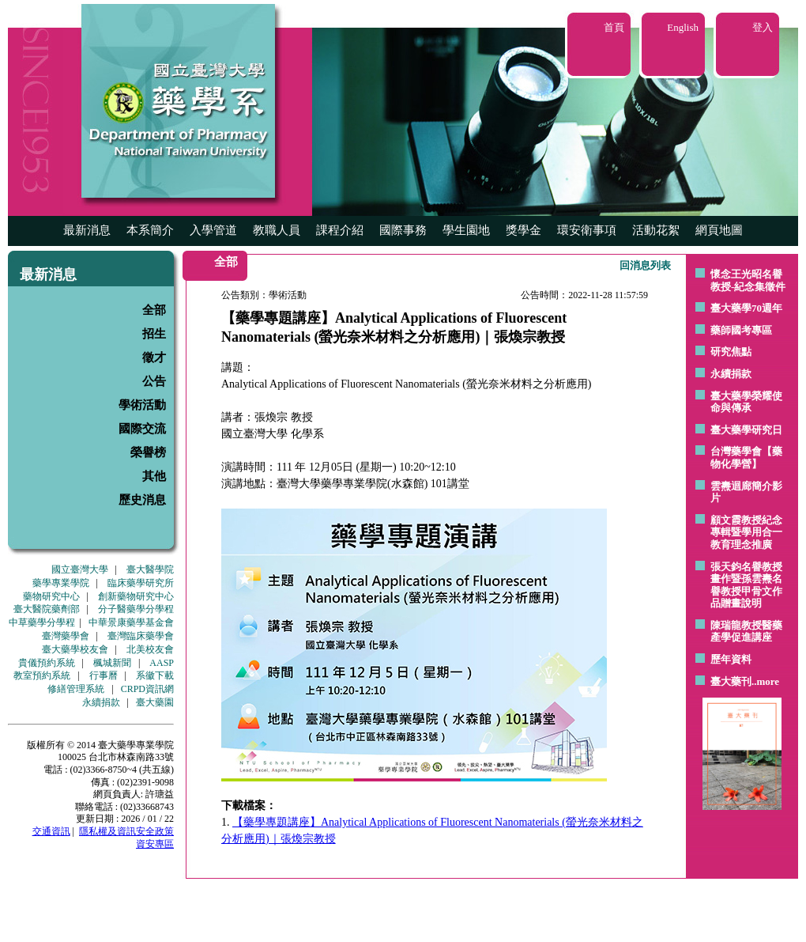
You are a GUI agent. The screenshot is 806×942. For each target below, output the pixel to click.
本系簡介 (150, 230)
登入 (762, 27)
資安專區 (155, 843)
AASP (161, 662)
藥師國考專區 (741, 330)
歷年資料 (730, 659)
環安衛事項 (586, 230)
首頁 (614, 27)
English (683, 27)
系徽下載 (155, 675)
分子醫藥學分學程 (136, 609)
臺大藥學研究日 (746, 430)
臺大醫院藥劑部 (46, 609)
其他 (154, 476)
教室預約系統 (41, 675)
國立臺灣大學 (79, 569)
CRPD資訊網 (147, 688)
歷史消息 (142, 500)
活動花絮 (656, 230)
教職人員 (276, 230)
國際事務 (403, 230)
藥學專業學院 (60, 582)
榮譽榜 (148, 452)
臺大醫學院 (150, 569)
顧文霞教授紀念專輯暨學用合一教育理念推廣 (746, 532)
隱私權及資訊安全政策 (126, 831)
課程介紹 (339, 230)
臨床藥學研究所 (140, 582)
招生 (154, 333)
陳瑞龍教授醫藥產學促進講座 (746, 631)
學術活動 (142, 405)
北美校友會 (150, 649)
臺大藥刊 (730, 681)
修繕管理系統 (75, 688)
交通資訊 (51, 831)
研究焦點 (730, 352)
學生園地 (466, 230)
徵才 (154, 357)
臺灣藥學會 (65, 635)
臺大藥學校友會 (75, 649)
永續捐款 (101, 702)
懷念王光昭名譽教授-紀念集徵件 (747, 280)
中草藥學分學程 (42, 622)
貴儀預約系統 (46, 662)
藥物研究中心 (51, 596)
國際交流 (142, 428)
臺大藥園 (155, 702)
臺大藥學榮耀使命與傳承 (746, 402)
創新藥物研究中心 (136, 596)
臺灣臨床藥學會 (140, 635)
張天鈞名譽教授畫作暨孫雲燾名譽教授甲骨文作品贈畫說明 (746, 585)
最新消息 (87, 230)
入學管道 (213, 230)
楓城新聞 (112, 662)
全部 (154, 310)
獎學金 (523, 230)
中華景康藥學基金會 (131, 622)
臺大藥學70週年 (746, 308)
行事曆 (103, 675)
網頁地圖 (719, 230)
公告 (154, 381)
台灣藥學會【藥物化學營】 (746, 457)
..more (765, 681)
